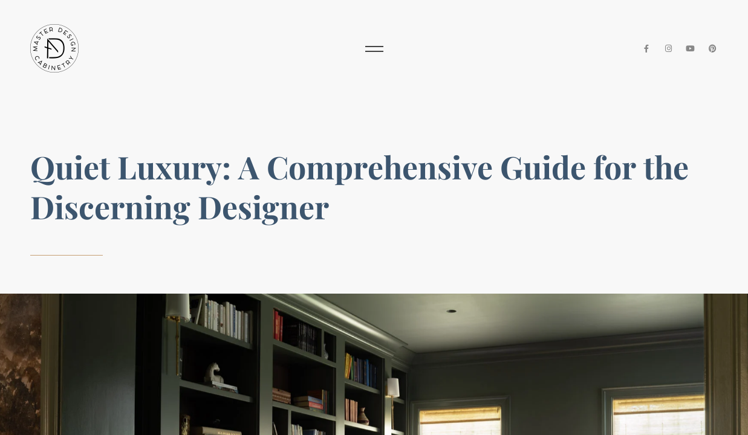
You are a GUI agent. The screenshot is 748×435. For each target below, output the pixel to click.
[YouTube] (691, 49)
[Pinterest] (712, 49)
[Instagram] (668, 49)
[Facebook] (646, 49)
